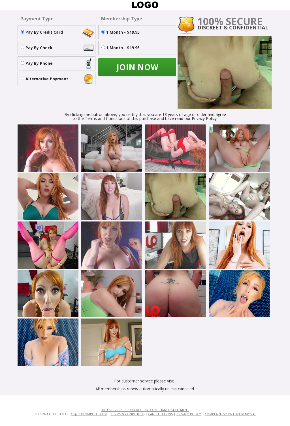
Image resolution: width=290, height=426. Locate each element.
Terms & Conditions (127, 414)
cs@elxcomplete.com (89, 414)
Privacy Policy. (205, 118)
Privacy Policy (188, 414)
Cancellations (160, 414)
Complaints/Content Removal (230, 414)
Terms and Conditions (105, 118)
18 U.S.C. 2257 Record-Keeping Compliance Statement (145, 410)
